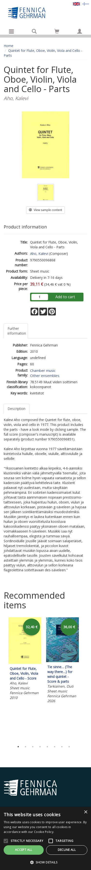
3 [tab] (32, 746)
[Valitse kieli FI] (86, 3)
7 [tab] (61, 746)
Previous (2, 678)
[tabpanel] (25, 659)
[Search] (34, 31)
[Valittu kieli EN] (76, 3)
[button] (45, 862)
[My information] (79, 31)
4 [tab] (40, 746)
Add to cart (65, 296)
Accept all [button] (23, 850)
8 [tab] (69, 746)
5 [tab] (47, 746)
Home (8, 45)
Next (85, 678)
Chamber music (43, 370)
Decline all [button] (67, 850)
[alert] (45, 838)
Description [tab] (16, 408)
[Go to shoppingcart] (57, 31)
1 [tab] (18, 746)
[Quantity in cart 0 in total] (57, 32)
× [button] (85, 812)
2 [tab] (25, 746)
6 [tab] (54, 746)
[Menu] (11, 31)
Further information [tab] (17, 331)
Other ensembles (44, 375)
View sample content (45, 210)
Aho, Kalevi (39, 253)
